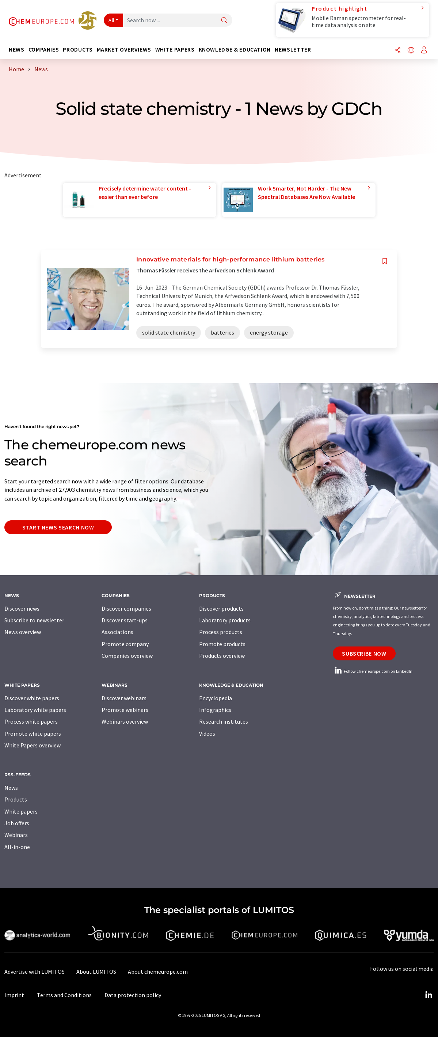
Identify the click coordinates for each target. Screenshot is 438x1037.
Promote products (222, 644)
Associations (117, 632)
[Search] (224, 20)
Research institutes (223, 721)
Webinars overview (125, 721)
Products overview (222, 655)
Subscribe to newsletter (34, 620)
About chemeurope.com (158, 971)
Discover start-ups (125, 620)
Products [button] (77, 49)
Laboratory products (225, 620)
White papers (21, 811)
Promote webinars (125, 709)
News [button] (16, 49)
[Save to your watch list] (384, 261)
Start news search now (58, 527)
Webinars (16, 834)
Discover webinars (124, 698)
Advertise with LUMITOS (34, 971)
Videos (207, 733)
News (11, 787)
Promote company (125, 644)
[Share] (398, 50)
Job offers (16, 823)
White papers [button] (175, 49)
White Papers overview (32, 745)
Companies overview (127, 655)
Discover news (21, 608)
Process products (220, 632)
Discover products (221, 608)
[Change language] (411, 50)
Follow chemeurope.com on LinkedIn (372, 671)
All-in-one (17, 847)
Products (15, 799)
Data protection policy (132, 995)
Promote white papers (32, 733)
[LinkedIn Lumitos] (428, 995)
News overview (22, 632)
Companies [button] (43, 49)
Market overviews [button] (124, 49)
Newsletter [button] (293, 49)
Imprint (14, 995)
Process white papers (31, 721)
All (111, 20)
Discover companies (126, 608)
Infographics (215, 709)
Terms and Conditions (64, 995)
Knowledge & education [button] (235, 49)
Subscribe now (364, 653)
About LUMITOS (96, 971)
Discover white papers (31, 698)
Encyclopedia (215, 698)
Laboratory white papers (35, 709)
